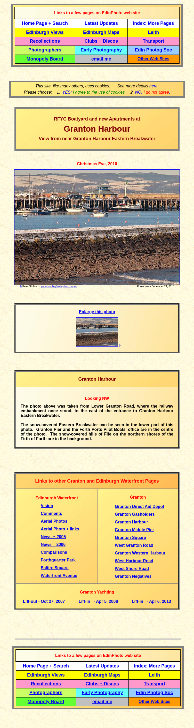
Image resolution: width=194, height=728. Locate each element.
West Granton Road (134, 545)
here (153, 86)
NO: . (152, 92)
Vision (47, 506)
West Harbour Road (134, 561)
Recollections (45, 41)
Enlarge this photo (97, 312)
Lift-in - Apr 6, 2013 (151, 601)
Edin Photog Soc (153, 49)
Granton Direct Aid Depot (139, 506)
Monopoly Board (45, 59)
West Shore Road (132, 568)
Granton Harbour (131, 522)
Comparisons (54, 552)
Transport (153, 41)
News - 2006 (53, 544)
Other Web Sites (153, 59)
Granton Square (130, 537)
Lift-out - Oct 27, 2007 (44, 601)
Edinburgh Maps (101, 32)
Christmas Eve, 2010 (97, 164)
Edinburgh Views (45, 32)
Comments (51, 513)
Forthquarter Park (58, 560)
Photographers (44, 49)
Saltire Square (55, 568)
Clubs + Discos (101, 41)
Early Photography (101, 49)
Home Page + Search (45, 23)
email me (101, 59)
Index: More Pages (153, 23)
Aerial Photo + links (60, 529)
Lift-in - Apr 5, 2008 (98, 601)
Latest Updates (101, 23)
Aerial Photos (54, 521)
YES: (93, 92)
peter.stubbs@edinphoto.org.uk (59, 286)
